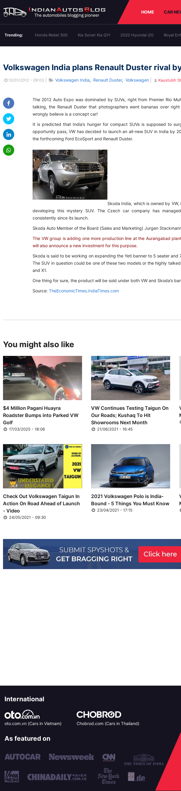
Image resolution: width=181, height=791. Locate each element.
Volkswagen (137, 80)
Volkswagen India (72, 80)
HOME (147, 11)
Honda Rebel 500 (51, 35)
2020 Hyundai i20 (137, 35)
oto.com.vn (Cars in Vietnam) (33, 723)
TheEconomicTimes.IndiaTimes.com (84, 290)
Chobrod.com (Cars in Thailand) (108, 723)
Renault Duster (107, 80)
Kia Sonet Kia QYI (94, 35)
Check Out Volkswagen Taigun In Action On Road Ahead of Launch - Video (41, 503)
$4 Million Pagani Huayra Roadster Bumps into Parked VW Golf (40, 415)
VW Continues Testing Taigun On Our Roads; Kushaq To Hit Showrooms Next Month (130, 415)
